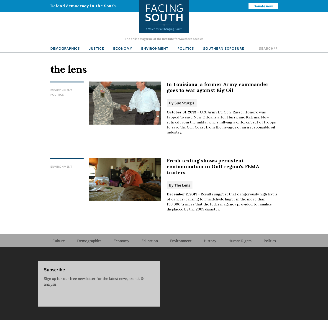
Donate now (263, 6)
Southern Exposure (223, 48)
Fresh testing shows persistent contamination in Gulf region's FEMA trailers (213, 166)
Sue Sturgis (184, 102)
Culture (58, 240)
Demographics (65, 48)
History (210, 240)
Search (268, 48)
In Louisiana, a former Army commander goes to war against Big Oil (218, 87)
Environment (154, 48)
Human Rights (239, 240)
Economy (122, 48)
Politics (185, 48)
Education (149, 240)
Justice (96, 48)
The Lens (182, 185)
